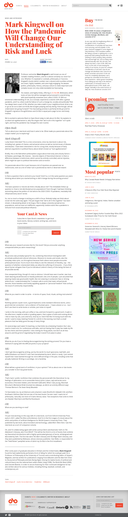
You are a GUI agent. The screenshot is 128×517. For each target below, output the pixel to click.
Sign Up (56, 233)
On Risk (54, 93)
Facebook (121, 6)
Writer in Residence (51, 6)
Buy (93, 20)
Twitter (119, 6)
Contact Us (98, 515)
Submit (110, 5)
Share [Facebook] (43, 62)
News (26, 6)
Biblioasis (46, 482)
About (64, 6)
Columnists (35, 6)
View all (118, 118)
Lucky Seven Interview (24, 482)
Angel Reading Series (106, 105)
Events (19, 6)
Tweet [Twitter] (49, 62)
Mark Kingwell (10, 482)
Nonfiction (37, 482)
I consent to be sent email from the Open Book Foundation (29, 233)
